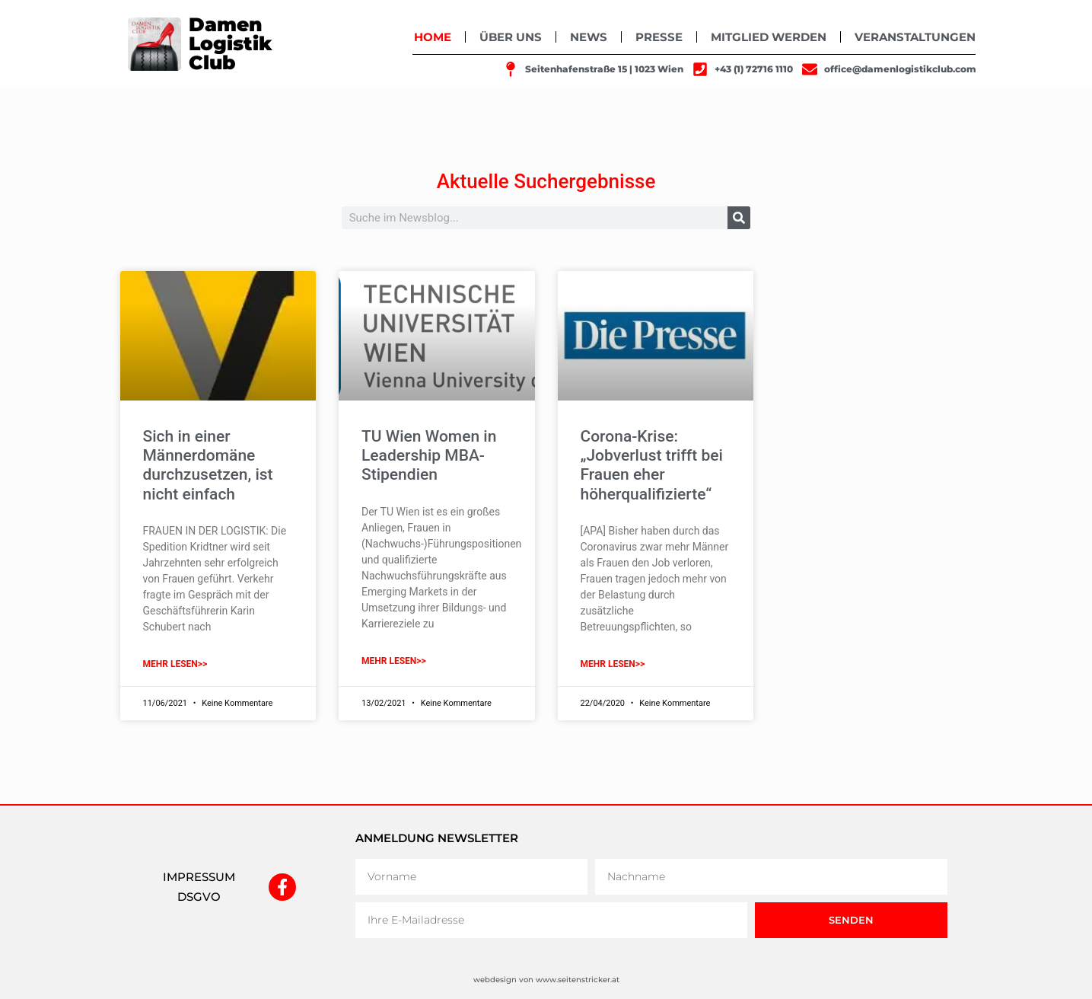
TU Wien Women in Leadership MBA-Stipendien (428, 455)
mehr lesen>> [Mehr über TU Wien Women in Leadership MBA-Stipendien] (393, 661)
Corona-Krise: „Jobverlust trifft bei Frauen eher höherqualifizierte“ (652, 465)
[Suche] (738, 217)
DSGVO (199, 896)
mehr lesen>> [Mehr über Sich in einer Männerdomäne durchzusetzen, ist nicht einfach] (175, 664)
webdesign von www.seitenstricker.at (546, 980)
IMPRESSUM (199, 877)
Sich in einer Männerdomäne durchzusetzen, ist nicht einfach (208, 465)
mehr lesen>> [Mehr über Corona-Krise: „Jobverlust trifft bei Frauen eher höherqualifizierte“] (613, 664)
